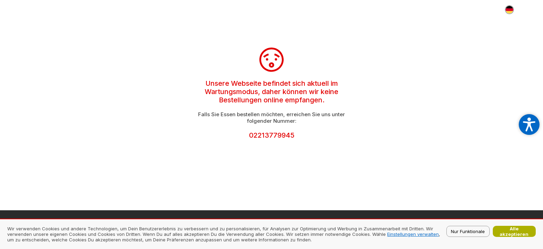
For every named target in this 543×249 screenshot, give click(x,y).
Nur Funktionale (468, 231)
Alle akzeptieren (514, 231)
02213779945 (271, 135)
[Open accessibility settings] (529, 124)
